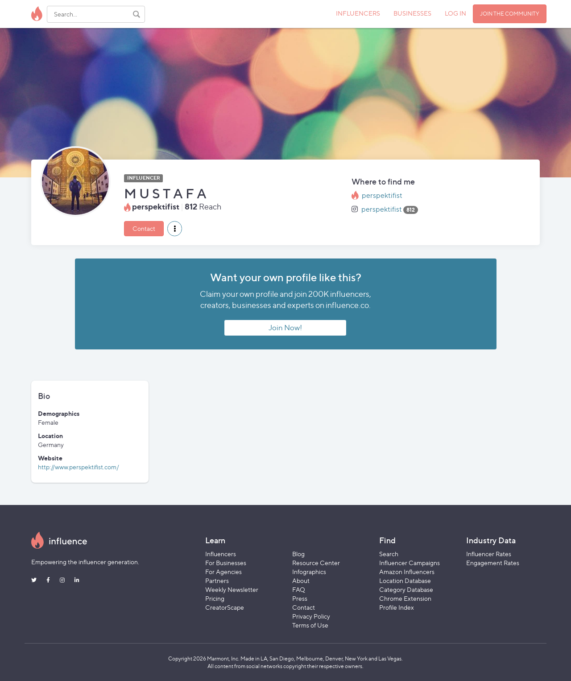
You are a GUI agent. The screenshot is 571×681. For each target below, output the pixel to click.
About (301, 580)
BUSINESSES (412, 13)
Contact (143, 228)
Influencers (220, 554)
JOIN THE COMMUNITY (509, 13)
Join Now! (285, 327)
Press (299, 598)
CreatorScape (224, 607)
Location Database (405, 580)
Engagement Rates (492, 562)
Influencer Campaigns (409, 562)
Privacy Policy (311, 616)
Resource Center (316, 562)
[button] (174, 228)
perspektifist (382, 195)
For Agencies (223, 571)
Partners (217, 580)
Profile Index (396, 607)
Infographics (309, 571)
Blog (298, 554)
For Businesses (225, 562)
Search (388, 554)
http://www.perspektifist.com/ (78, 467)
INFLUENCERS (358, 13)
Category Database (406, 589)
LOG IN (455, 13)
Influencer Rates (488, 554)
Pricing (214, 598)
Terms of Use (310, 625)
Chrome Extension (405, 598)
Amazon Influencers (406, 571)
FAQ (298, 589)
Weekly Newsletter (231, 589)
